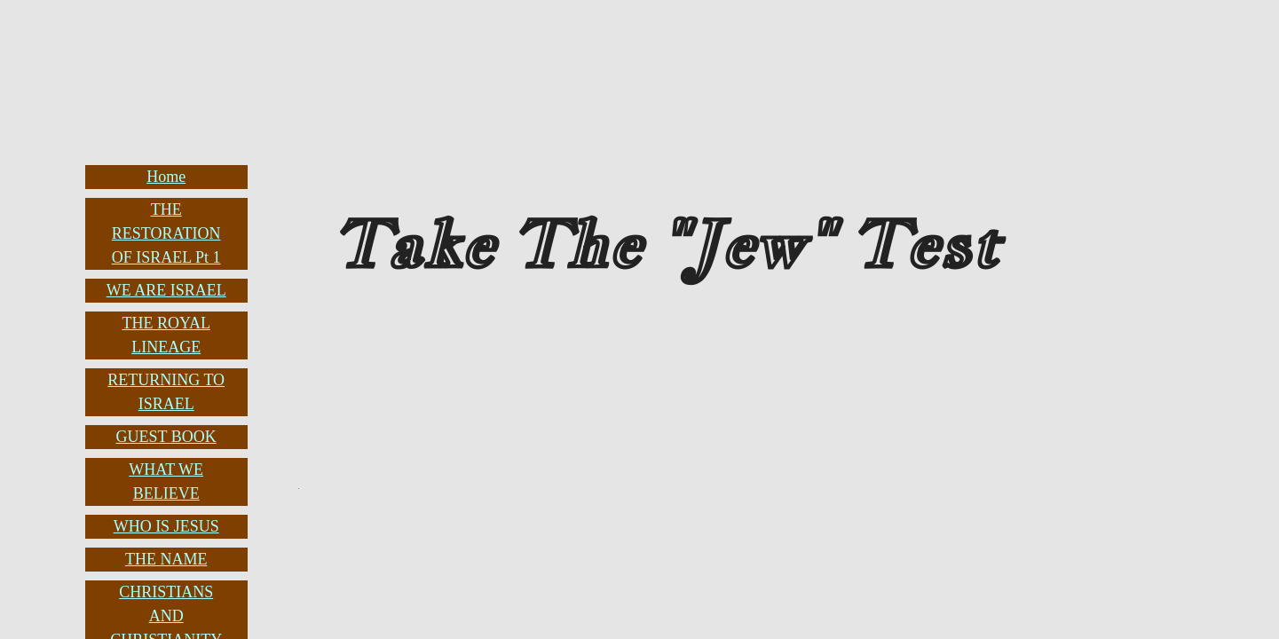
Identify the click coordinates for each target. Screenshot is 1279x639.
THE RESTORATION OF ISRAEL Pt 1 (166, 233)
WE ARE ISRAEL (166, 290)
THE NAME (166, 559)
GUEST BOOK (166, 437)
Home (166, 176)
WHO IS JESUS (166, 526)
